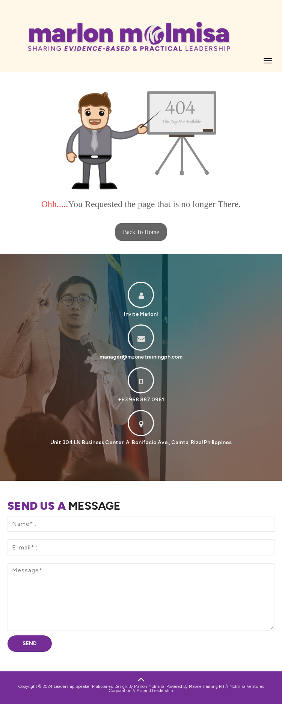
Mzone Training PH (206, 686)
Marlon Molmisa (149, 686)
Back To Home (141, 232)
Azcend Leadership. (155, 690)
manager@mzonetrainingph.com (141, 357)
